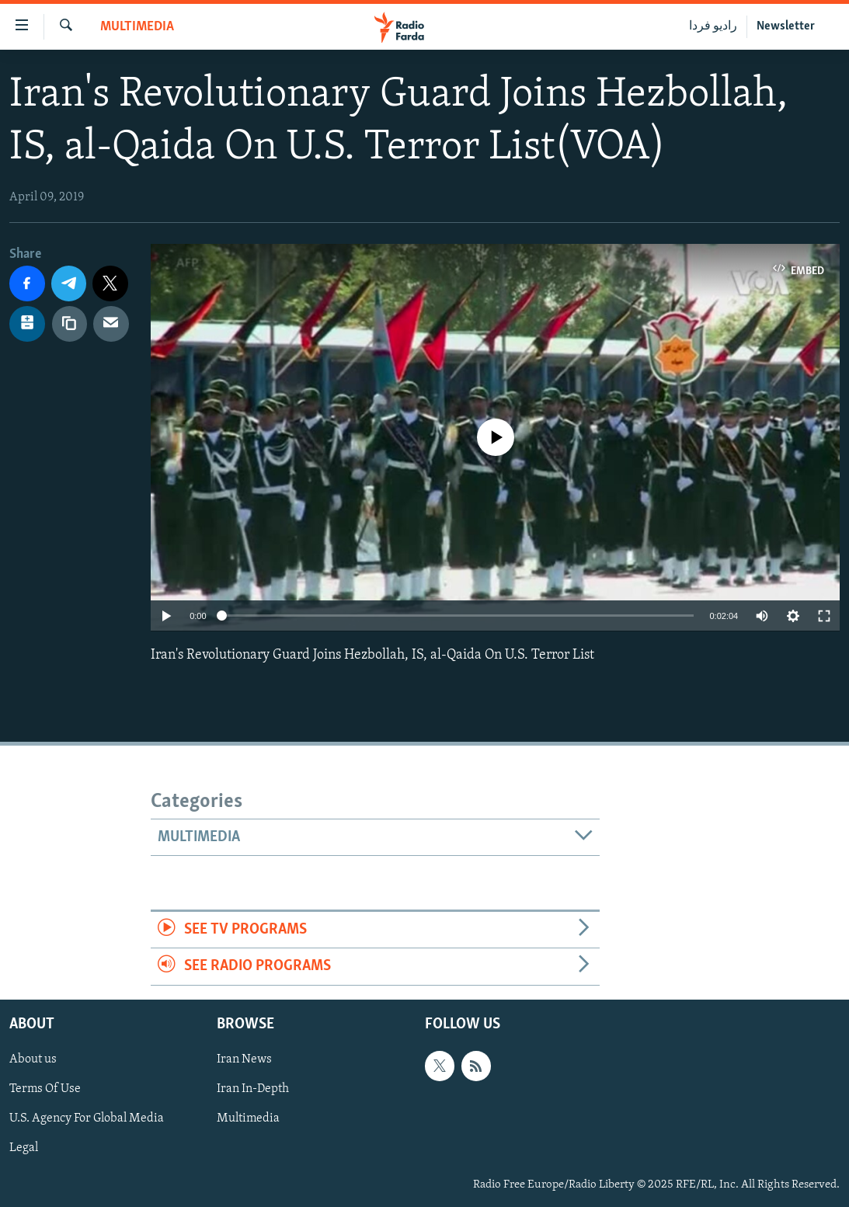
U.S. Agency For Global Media (86, 1118)
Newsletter (786, 26)
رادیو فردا (713, 26)
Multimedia (137, 26)
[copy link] (70, 324)
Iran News (244, 1059)
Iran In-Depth (253, 1089)
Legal (23, 1148)
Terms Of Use (45, 1089)
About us (33, 1059)
